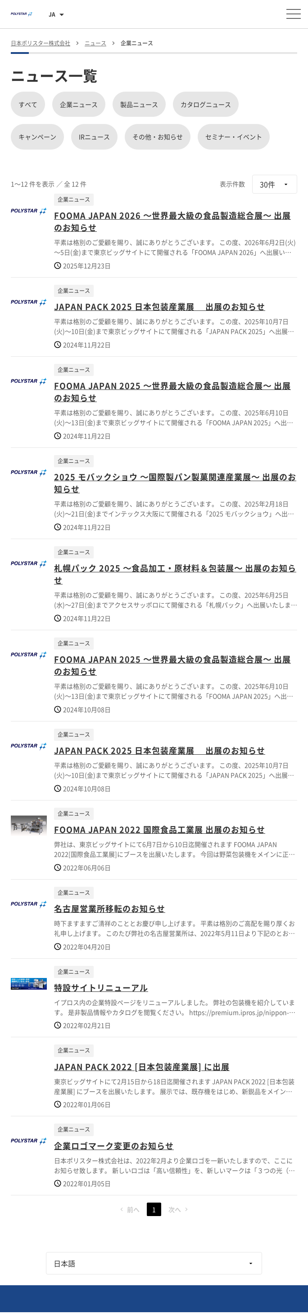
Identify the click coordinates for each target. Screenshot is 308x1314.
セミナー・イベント (233, 136)
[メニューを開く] (293, 14)
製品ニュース (139, 104)
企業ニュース (79, 104)
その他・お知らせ (157, 136)
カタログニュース (206, 104)
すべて (27, 104)
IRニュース (94, 136)
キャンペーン (37, 136)
